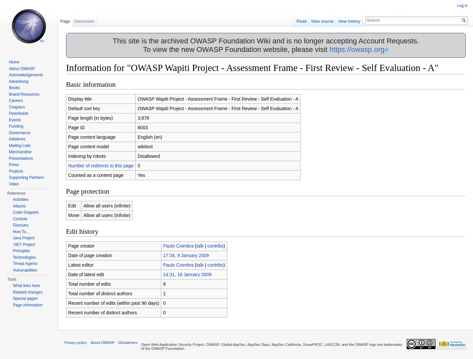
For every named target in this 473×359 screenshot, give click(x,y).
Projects (16, 171)
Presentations (21, 158)
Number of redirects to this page (101, 165)
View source (322, 21)
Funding (16, 126)
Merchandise (20, 152)
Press (14, 164)
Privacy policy (75, 343)
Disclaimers (127, 343)
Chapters (17, 107)
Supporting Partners (26, 177)
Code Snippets (26, 212)
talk (200, 246)
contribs (215, 246)
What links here (26, 285)
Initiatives (17, 139)
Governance (19, 133)
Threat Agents (25, 263)
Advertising (18, 81)
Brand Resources (24, 94)
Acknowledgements (26, 75)
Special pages (25, 298)
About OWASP (22, 68)
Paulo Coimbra (178, 246)
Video (14, 184)
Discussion (84, 21)
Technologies (24, 257)
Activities (20, 199)
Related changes (27, 292)
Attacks (19, 206)
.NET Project (24, 244)
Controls (20, 219)
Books (14, 87)
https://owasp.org (357, 49)
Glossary (20, 225)
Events (15, 120)
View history (349, 21)
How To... (21, 231)
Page (65, 21)
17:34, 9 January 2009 (186, 255)
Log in (462, 5)
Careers (16, 100)
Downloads (18, 113)
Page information (28, 305)
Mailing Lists (20, 145)
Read (302, 21)
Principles (21, 251)
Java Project (23, 238)
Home (14, 62)
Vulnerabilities (25, 270)
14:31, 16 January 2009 (187, 274)
